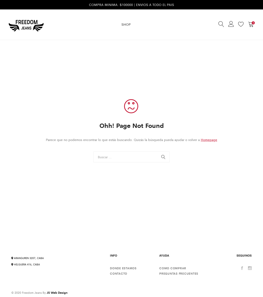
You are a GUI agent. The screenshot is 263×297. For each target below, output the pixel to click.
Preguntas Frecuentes (178, 273)
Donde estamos (123, 268)
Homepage (209, 139)
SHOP (126, 24)
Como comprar (172, 268)
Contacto (118, 273)
